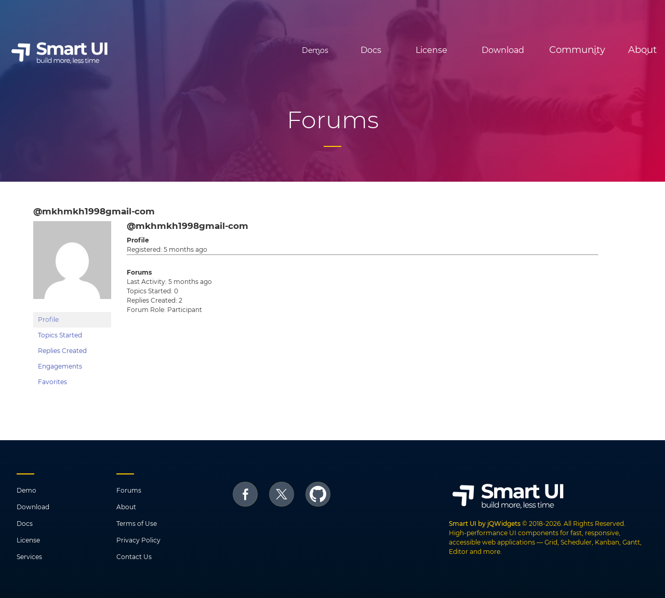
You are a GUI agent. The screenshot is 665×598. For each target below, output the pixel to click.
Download (458, 50)
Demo (26, 490)
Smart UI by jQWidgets (485, 523)
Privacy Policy (138, 540)
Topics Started (60, 335)
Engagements (60, 366)
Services (29, 557)
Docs (326, 50)
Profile (48, 319)
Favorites (52, 382)
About (126, 507)
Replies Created (62, 351)
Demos (254, 50)
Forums (128, 490)
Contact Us (134, 557)
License (387, 50)
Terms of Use (136, 523)
